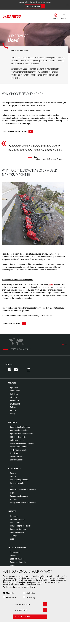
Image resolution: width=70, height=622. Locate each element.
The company (15, 552)
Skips (12, 493)
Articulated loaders (17, 440)
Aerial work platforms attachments (23, 489)
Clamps (13, 476)
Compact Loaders (16, 456)
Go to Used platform (15, 323)
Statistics (30, 593)
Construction (15, 391)
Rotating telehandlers (18, 437)
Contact (13, 555)
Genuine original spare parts (20, 526)
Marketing (30, 597)
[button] (64, 16)
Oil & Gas (13, 397)
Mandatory (10, 593)
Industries (14, 394)
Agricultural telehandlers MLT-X (21, 433)
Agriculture (14, 387)
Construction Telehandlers (20, 427)
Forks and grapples (17, 483)
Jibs (11, 486)
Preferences (11, 597)
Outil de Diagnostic (17, 532)
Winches (13, 499)
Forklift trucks (15, 453)
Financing (14, 516)
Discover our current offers (18, 131)
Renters (13, 410)
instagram (18, 369)
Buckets (13, 473)
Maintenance (15, 522)
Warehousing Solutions (18, 447)
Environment (15, 404)
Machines (12, 422)
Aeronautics (14, 400)
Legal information (16, 559)
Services (12, 511)
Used (12, 539)
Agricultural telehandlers (19, 430)
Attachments (14, 468)
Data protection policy (18, 562)
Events (12, 565)
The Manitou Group (17, 547)
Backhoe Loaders (16, 460)
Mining (12, 414)
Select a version (35, 6)
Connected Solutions (18, 529)
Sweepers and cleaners (19, 496)
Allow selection (31, 610)
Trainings (13, 536)
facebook (8, 369)
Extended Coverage (17, 519)
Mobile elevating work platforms (22, 443)
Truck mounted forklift (18, 450)
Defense (13, 407)
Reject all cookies (31, 604)
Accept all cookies (31, 616)
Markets (12, 383)
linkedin (30, 369)
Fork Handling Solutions (19, 480)
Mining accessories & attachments (23, 503)
